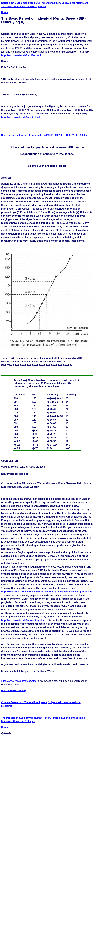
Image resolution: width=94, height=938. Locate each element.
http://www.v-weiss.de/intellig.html (20, 117)
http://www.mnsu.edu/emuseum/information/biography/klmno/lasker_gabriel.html (47, 591)
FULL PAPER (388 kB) (13, 690)
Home (4, 12)
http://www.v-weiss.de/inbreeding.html (23, 620)
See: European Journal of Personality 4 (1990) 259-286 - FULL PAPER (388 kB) (45, 135)
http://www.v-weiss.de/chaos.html (18, 681)
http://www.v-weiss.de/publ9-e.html (21, 55)
